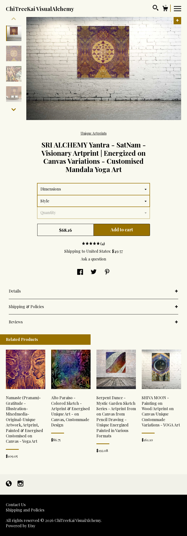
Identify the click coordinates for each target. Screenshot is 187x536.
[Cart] (165, 9)
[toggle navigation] (177, 8)
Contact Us (16, 504)
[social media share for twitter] (93, 272)
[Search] (155, 8)
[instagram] (20, 483)
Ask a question (93, 258)
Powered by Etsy (20, 525)
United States (98, 251)
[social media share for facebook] (80, 272)
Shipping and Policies (25, 509)
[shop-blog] (9, 483)
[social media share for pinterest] (107, 272)
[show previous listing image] (14, 19)
